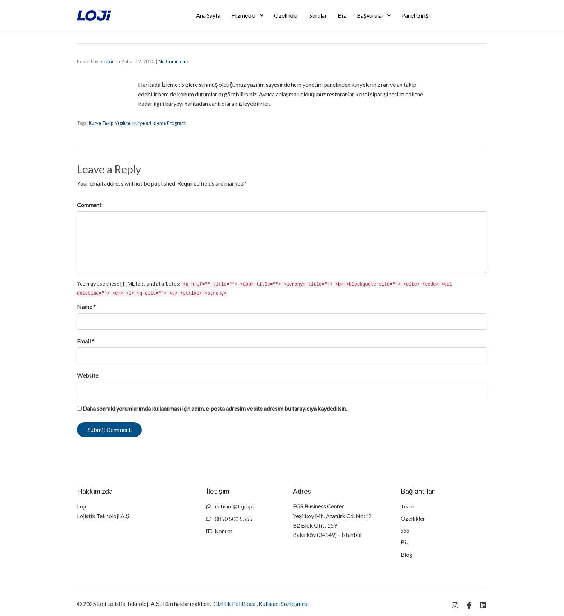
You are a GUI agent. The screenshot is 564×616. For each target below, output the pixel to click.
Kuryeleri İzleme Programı (159, 123)
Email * (85, 341)
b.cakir (107, 61)
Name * (86, 306)
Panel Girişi (415, 15)
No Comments (174, 61)
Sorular (318, 15)
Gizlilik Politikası (234, 603)
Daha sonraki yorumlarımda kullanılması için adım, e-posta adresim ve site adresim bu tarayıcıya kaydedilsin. (215, 408)
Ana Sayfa (208, 15)
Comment (89, 204)
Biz (342, 15)
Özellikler (286, 15)
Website (87, 375)
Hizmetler (247, 15)
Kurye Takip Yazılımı (109, 123)
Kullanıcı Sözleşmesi (284, 603)
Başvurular (374, 15)
